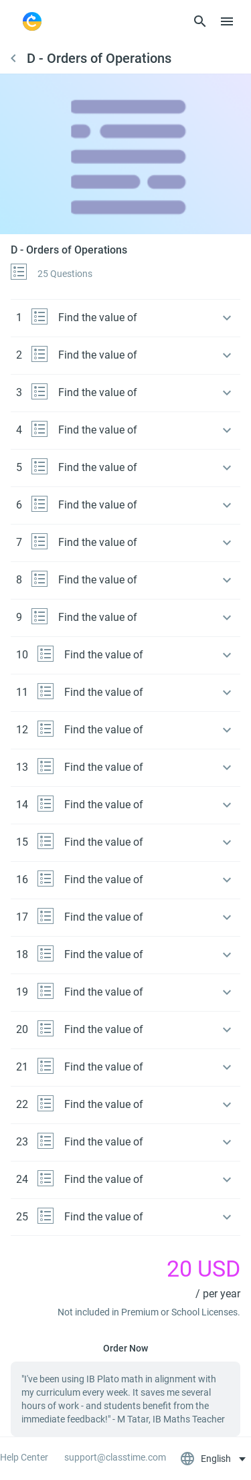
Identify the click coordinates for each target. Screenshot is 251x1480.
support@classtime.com (115, 1457)
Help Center (24, 1457)
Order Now (125, 1348)
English (206, 1459)
